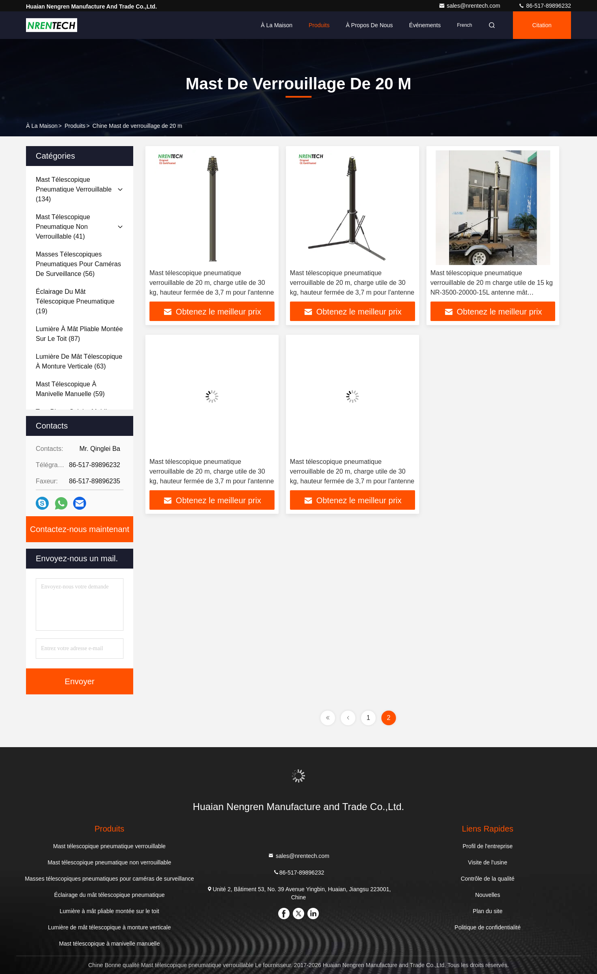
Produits (319, 25)
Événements (425, 25)
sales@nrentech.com (470, 5)
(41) (63, 226)
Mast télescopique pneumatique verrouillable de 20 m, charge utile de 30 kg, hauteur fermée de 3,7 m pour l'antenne (211, 282)
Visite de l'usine (487, 862)
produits (75, 126)
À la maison (276, 25)
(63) (79, 361)
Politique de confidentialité (487, 927)
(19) (75, 301)
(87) (79, 333)
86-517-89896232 (544, 5)
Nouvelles (487, 895)
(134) (74, 189)
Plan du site (487, 911)
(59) (70, 389)
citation (542, 25)
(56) (78, 264)
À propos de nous (369, 25)
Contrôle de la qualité (487, 878)
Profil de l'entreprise (488, 846)
